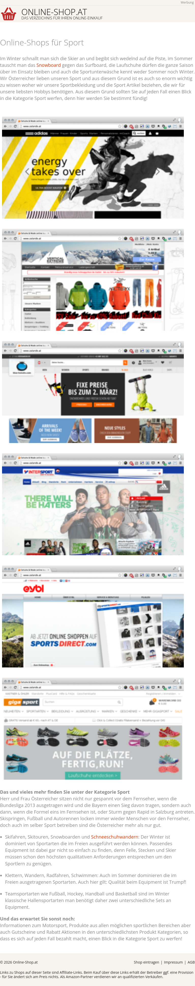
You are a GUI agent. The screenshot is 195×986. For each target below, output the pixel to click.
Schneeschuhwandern (114, 837)
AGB (191, 962)
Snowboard (48, 65)
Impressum (173, 962)
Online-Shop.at (61, 13)
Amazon (72, 976)
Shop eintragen (146, 962)
